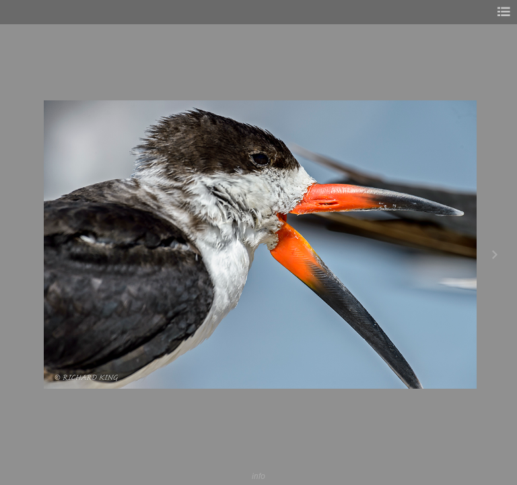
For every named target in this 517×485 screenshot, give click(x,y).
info (258, 476)
